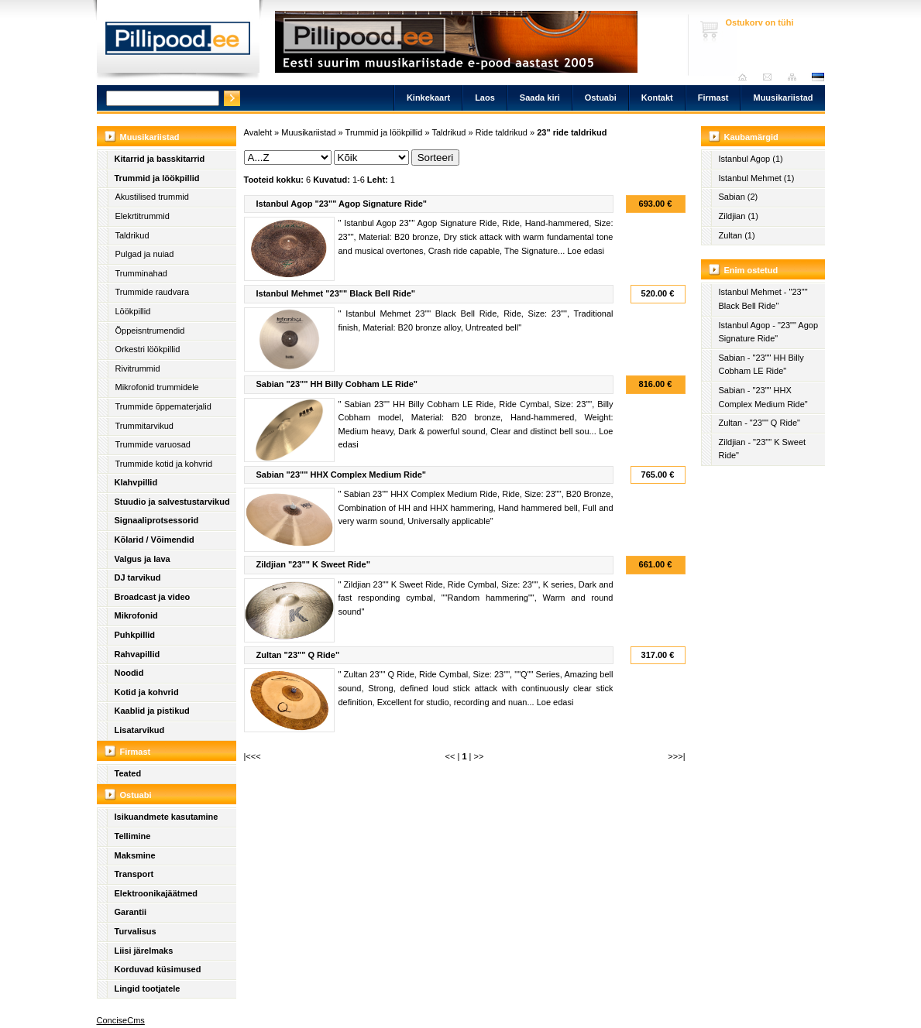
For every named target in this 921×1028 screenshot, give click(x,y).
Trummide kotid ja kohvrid (164, 463)
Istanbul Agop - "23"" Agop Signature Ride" (769, 332)
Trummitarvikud (144, 425)
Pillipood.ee (178, 42)
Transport (134, 874)
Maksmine (135, 855)
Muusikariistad (783, 97)
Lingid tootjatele (147, 988)
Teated (128, 773)
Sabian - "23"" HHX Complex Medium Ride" (763, 397)
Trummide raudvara (152, 291)
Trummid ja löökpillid (157, 178)
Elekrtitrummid (142, 216)
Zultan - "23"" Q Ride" (760, 422)
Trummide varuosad (153, 444)
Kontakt (657, 97)
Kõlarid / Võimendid (154, 539)
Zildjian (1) (738, 216)
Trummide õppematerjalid (163, 406)
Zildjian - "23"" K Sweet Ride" (762, 449)
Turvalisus (135, 931)
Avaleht (746, 77)
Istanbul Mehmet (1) (757, 178)
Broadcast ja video (153, 596)
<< (450, 756)
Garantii (131, 912)
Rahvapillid (137, 654)
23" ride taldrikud (572, 132)
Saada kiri (771, 77)
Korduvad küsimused (158, 969)
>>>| (676, 756)
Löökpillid (133, 311)
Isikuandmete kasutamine (166, 816)
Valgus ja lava (142, 559)
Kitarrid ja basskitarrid (160, 158)
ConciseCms (121, 1020)
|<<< (252, 756)
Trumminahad (141, 273)
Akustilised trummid (152, 196)
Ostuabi (601, 97)
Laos (485, 97)
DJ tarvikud (138, 577)
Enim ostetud (751, 270)
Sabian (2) (738, 196)
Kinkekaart (428, 97)
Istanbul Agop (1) (751, 158)
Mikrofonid (136, 615)
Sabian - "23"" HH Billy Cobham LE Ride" (761, 364)
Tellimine (133, 836)
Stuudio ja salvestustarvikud (172, 501)
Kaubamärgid (751, 137)
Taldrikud (132, 235)
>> (479, 756)
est (817, 77)
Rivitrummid (137, 368)
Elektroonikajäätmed (156, 893)
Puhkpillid (135, 634)
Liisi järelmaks (144, 950)
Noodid (129, 672)
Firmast (713, 97)
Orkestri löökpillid (147, 349)
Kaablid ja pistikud (152, 710)
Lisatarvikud (140, 730)
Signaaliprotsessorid (157, 520)
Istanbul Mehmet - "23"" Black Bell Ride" (763, 298)
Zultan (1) (737, 235)
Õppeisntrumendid (150, 330)
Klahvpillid (136, 482)
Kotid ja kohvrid (147, 692)
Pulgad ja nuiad (144, 254)
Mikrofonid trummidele (157, 387)
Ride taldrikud (502, 132)
